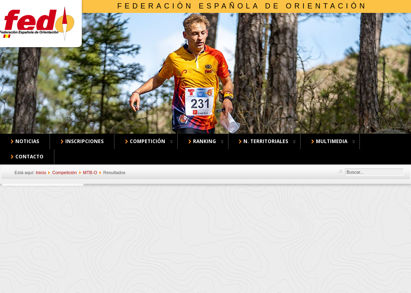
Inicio (41, 172)
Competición (64, 172)
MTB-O (90, 172)
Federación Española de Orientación (242, 6)
